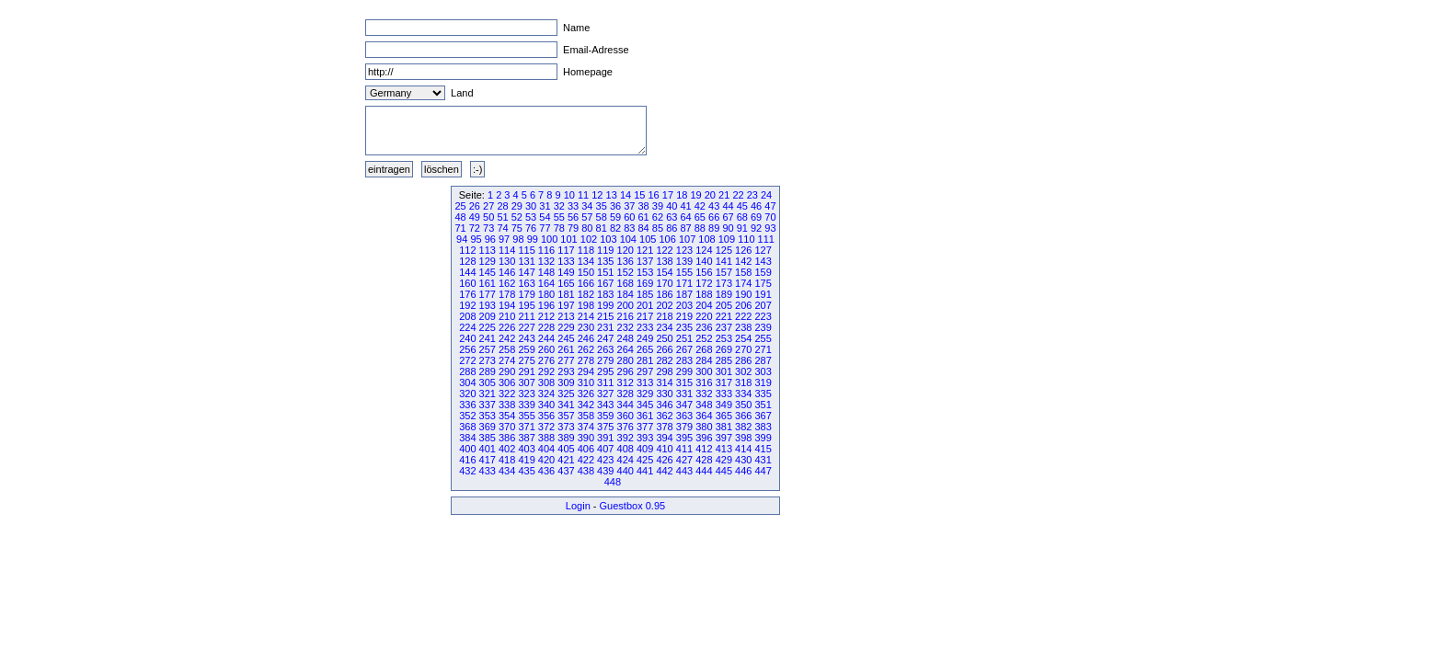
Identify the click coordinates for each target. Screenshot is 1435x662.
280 (625, 360)
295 (605, 371)
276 (546, 360)
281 (645, 360)
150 (586, 272)
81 (601, 228)
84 (643, 228)
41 (685, 205)
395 (684, 437)
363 (684, 415)
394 (664, 437)
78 (559, 228)
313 (645, 382)
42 (700, 205)
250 (664, 338)
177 (487, 294)
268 (703, 349)
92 (756, 228)
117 (565, 250)
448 (612, 481)
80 (586, 228)
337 (487, 404)
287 (762, 360)
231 (605, 327)
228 (546, 327)
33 (573, 205)
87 (685, 228)
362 (664, 415)
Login (578, 505)
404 (546, 448)
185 (645, 294)
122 (664, 250)
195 (526, 305)
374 (586, 426)
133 (565, 261)
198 (586, 305)
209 (487, 316)
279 (605, 360)
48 (459, 217)
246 (586, 338)
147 (526, 272)
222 (743, 316)
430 (743, 459)
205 (724, 305)
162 (507, 283)
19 (695, 194)
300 (703, 371)
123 (684, 250)
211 (526, 316)
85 (657, 228)
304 (467, 382)
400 (467, 448)
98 (517, 239)
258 (507, 349)
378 (664, 426)
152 (625, 272)
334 (743, 393)
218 (664, 316)
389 (565, 437)
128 (467, 261)
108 (706, 239)
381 (724, 426)
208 (467, 316)
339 (526, 404)
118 (586, 250)
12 (597, 194)
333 (724, 393)
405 (565, 448)
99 (532, 239)
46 (756, 205)
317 (724, 382)
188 (703, 294)
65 (700, 217)
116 (546, 250)
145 (487, 272)
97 (504, 239)
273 (487, 360)
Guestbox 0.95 (633, 505)
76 (530, 228)
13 (611, 194)
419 (526, 459)
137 (645, 261)
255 (762, 338)
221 (724, 316)
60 (629, 217)
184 (625, 294)
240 (467, 338)
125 (724, 250)
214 (586, 316)
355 (526, 415)
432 (467, 470)
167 (605, 283)
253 (724, 338)
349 (724, 404)
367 (762, 415)
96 (490, 239)
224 (467, 327)
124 (703, 250)
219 (684, 316)
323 (526, 393)
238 (743, 327)
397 (724, 437)
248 (625, 338)
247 (605, 338)
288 (467, 371)
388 (546, 437)
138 (664, 261)
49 (474, 217)
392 (625, 437)
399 (762, 437)
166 (586, 283)
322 (507, 393)
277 (565, 360)
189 (724, 294)
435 (526, 470)
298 (664, 371)
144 (467, 272)
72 (474, 228)
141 (724, 261)
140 (703, 261)
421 (565, 459)
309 (565, 382)
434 (507, 470)
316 (703, 382)
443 (684, 470)
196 (546, 305)
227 (526, 327)
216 (625, 316)
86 (671, 228)
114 (507, 250)
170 (664, 283)
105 (647, 239)
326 (586, 393)
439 (605, 470)
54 (544, 217)
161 (487, 283)
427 (684, 459)
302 (743, 371)
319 (762, 382)
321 (487, 393)
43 (713, 205)
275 (526, 360)
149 (565, 272)
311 (605, 382)
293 (565, 371)
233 (645, 327)
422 (586, 459)
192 (467, 305)
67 (727, 217)
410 (664, 448)
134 (586, 261)
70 (769, 217)
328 (625, 393)
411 (684, 448)
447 (762, 470)
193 (487, 305)
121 (645, 250)
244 (546, 338)
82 (615, 228)
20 (710, 194)
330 (664, 393)
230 (586, 327)
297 (645, 371)
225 (487, 327)
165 (565, 283)
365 (724, 415)
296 (625, 371)
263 (605, 349)
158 (743, 272)
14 (625, 194)
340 (546, 404)
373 (565, 426)
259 (526, 349)
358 (586, 415)
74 (502, 228)
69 (756, 217)
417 (487, 459)
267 (684, 349)
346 (664, 404)
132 (546, 261)
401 (487, 448)
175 (762, 283)
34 (586, 205)
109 (726, 239)
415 (762, 448)
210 (507, 316)
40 (671, 205)
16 (654, 194)
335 (762, 393)
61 (643, 217)
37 (629, 205)
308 (546, 382)
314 (664, 382)
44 (727, 205)
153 (645, 272)
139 (684, 261)
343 (605, 404)
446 (743, 470)
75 (516, 228)
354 (507, 415)
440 (625, 470)
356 (546, 415)
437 (565, 470)
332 (703, 393)
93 (769, 228)
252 (703, 338)
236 (703, 327)
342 (586, 404)
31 (544, 205)
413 (724, 448)
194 (507, 305)
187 (684, 294)
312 (625, 382)
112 (467, 250)
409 (645, 448)
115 (526, 250)
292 (546, 371)
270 (743, 349)
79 (573, 228)
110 (746, 239)
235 (684, 327)
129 (487, 261)
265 (645, 349)
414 (743, 448)
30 (530, 205)
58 (601, 217)
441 (645, 470)
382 (743, 426)
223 (762, 316)
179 (526, 294)
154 (664, 272)
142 (743, 261)
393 (645, 437)
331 (684, 393)
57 (586, 217)
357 (565, 415)
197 (565, 305)
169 (645, 283)
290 (507, 371)
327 (605, 393)
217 (645, 316)
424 (625, 459)
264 (625, 349)
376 (625, 426)
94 (461, 239)
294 (586, 371)
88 (700, 228)
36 (615, 205)
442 (664, 470)
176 (467, 294)
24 (766, 194)
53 (530, 217)
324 (546, 393)
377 (645, 426)
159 (762, 272)
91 (742, 228)
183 (605, 294)
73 (488, 228)
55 (559, 217)
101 (568, 239)
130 (507, 261)
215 (605, 316)
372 (546, 426)
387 (526, 437)
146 (507, 272)
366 (743, 415)
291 (526, 371)
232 (625, 327)
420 (546, 459)
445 (724, 470)
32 (559, 205)
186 (664, 294)
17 (667, 194)
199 (605, 305)
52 (516, 217)
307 (526, 382)
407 (605, 448)
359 (605, 415)
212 (546, 316)
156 (703, 272)
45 (742, 205)
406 (586, 448)
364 (703, 415)
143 (762, 261)
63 (671, 217)
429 (724, 459)
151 (605, 272)
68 (742, 217)
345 (645, 404)
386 (507, 437)
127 (762, 250)
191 (762, 294)
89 (713, 228)
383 (762, 426)
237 (724, 327)
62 (657, 217)
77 (544, 228)
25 (459, 205)
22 (737, 194)
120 (625, 250)
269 (724, 349)
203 (684, 305)
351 (762, 404)
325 (565, 393)
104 (628, 239)
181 (565, 294)
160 (467, 283)
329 (645, 393)
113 (487, 250)
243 (526, 338)
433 (487, 470)
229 (565, 327)
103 (608, 239)
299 (684, 371)
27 (488, 205)
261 (565, 349)
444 (703, 470)
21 (723, 194)
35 (601, 205)
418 (507, 459)
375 (605, 426)
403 (526, 448)
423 (605, 459)
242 (507, 338)
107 (687, 239)
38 (643, 205)
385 (487, 437)
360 (625, 415)
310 (586, 382)
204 (703, 305)
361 (645, 415)
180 (546, 294)
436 (546, 470)
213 (565, 316)
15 (639, 194)
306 (507, 382)
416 (467, 459)
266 (664, 349)
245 (565, 338)
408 (625, 448)
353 (487, 415)
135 (605, 261)
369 (487, 426)
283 (684, 360)
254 (743, 338)
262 (586, 349)
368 (467, 426)
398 (743, 437)
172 (703, 283)
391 (605, 437)
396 (703, 437)
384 (467, 437)
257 (487, 349)
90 (727, 228)
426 (664, 459)
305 (487, 382)
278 (586, 360)
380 (703, 426)
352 (467, 415)
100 (549, 239)
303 (762, 371)
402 (507, 448)
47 (769, 205)
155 (684, 272)
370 (507, 426)
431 (762, 459)
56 (573, 217)
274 (507, 360)
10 (569, 194)
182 (586, 294)
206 (743, 305)
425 (645, 459)
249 (645, 338)
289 (487, 371)
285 (724, 360)
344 (625, 404)
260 (546, 349)
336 (467, 404)
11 (583, 194)
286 (743, 360)
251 (684, 338)
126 (743, 250)
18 (681, 194)
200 (625, 305)
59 (615, 217)
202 (664, 305)
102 (588, 239)
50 (488, 217)
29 (516, 205)
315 (684, 382)
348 (703, 404)
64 (685, 217)
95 (475, 239)
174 (743, 283)
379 (684, 426)
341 (565, 404)
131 (526, 261)
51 (502, 217)
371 (526, 426)
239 (762, 327)
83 (629, 228)
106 (667, 239)
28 (502, 205)
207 (762, 305)
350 (743, 404)
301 (724, 371)
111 (766, 239)
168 (625, 283)
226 (507, 327)
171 (684, 283)
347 (684, 404)
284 (703, 360)
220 (703, 316)
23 (752, 194)
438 (586, 470)
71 (459, 228)
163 (526, 283)
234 (664, 327)
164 (546, 283)
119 (605, 250)
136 (625, 261)
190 (743, 294)
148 (546, 272)
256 (467, 349)
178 (507, 294)
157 (724, 272)
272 (467, 360)
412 (703, 448)
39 (657, 205)
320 (467, 393)
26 (474, 205)
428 (703, 459)
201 (645, 305)
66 (713, 217)
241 (487, 338)
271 (762, 349)
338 (507, 404)
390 (586, 437)
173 (724, 283)
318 (743, 382)
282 (664, 360)
